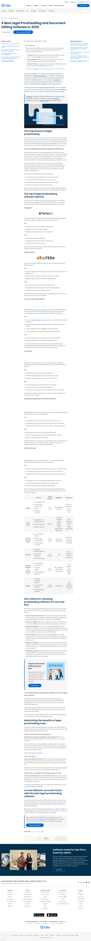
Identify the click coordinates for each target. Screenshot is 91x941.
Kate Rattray (7, 32)
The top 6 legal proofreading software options (10, 46)
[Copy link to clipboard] (35, 832)
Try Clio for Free (83, 5)
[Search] (88, 11)
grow (61, 860)
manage (55, 860)
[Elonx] (81, 882)
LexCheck (26, 363)
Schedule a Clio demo (35, 825)
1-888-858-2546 (22, 881)
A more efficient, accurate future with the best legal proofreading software (11, 57)
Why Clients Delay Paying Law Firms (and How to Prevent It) (80, 53)
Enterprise (44, 5)
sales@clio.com (40, 881)
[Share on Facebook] (37, 832)
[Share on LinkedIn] (42, 832)
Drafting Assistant (29, 412)
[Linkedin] (83, 882)
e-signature (56, 98)
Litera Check (32, 263)
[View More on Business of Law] (79, 61)
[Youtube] (86, 882)
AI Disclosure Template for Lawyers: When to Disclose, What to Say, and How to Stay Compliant (79, 57)
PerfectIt (26, 218)
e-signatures (41, 819)
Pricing (50, 5)
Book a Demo (34, 685)
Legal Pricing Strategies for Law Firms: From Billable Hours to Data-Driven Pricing (79, 49)
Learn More (59, 870)
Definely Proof (28, 460)
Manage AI (36, 68)
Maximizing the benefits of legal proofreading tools (8, 54)
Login (88, 2)
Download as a (23, 32)
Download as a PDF (7, 61)
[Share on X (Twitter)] (40, 832)
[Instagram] (89, 882)
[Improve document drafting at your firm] (56, 671)
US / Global (80, 2)
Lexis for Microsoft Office (39, 309)
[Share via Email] (32, 832)
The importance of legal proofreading (10, 43)
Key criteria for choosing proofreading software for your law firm (10, 50)
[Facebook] (78, 882)
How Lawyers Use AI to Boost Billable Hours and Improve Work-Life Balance (79, 44)
